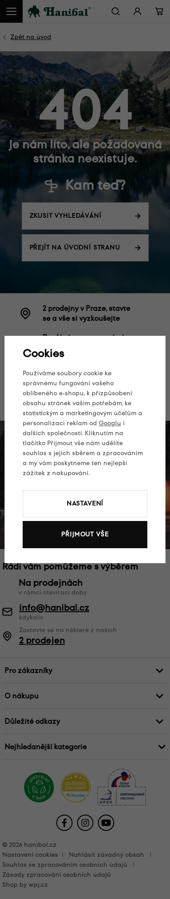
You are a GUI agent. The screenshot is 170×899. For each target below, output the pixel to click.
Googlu (110, 423)
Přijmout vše (84, 534)
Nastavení (85, 503)
